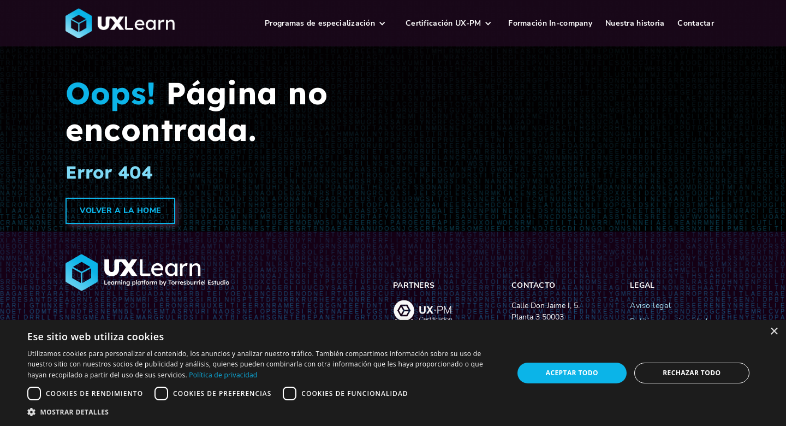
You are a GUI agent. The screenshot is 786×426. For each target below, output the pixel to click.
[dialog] (393, 373)
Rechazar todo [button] (691, 372)
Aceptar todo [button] (572, 372)
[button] (325, 23)
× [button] (774, 332)
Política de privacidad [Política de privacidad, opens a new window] (223, 375)
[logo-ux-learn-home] (158, 23)
